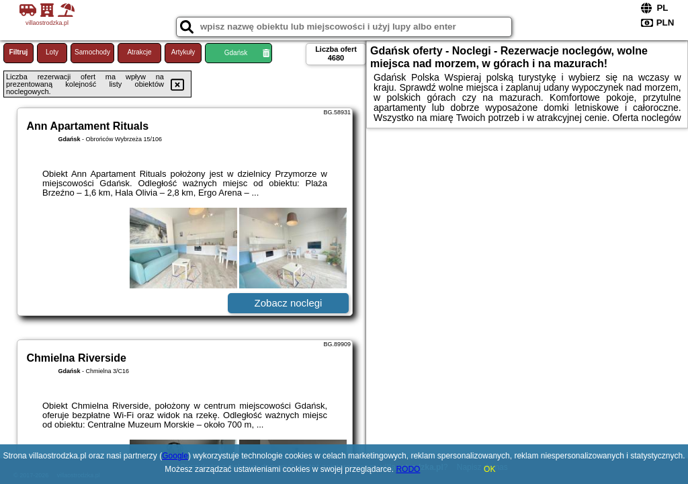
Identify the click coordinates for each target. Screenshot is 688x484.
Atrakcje (139, 52)
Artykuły (183, 52)
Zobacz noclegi (288, 303)
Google (175, 455)
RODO (408, 469)
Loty (52, 52)
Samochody (92, 52)
